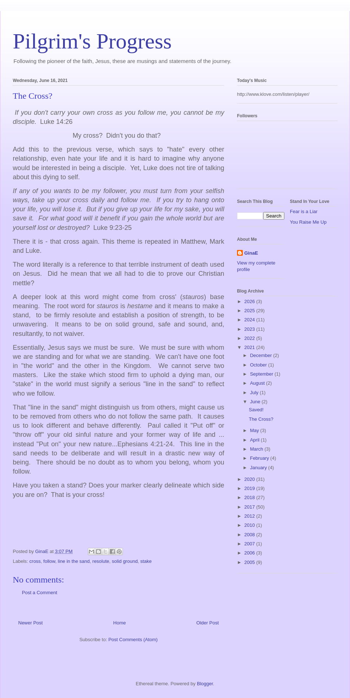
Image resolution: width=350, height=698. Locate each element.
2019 (250, 488)
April (255, 440)
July (255, 392)
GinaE (251, 253)
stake (146, 561)
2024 (250, 319)
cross (35, 561)
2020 (250, 479)
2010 (250, 525)
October (259, 365)
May (255, 430)
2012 (250, 516)
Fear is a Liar (304, 211)
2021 (250, 347)
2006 (250, 553)
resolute (100, 561)
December (261, 355)
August (258, 383)
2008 (250, 534)
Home (119, 623)
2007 (250, 543)
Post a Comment (39, 592)
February (260, 458)
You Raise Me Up (308, 222)
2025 (250, 310)
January (259, 467)
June (256, 401)
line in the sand (74, 561)
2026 (250, 301)
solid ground (125, 561)
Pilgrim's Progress (92, 41)
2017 (250, 507)
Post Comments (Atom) (133, 639)
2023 (250, 329)
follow (49, 561)
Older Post (208, 623)
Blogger (205, 683)
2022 (250, 338)
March (257, 449)
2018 (250, 497)
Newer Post (30, 623)
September (262, 374)
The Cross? (261, 419)
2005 (250, 562)
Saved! (256, 409)
